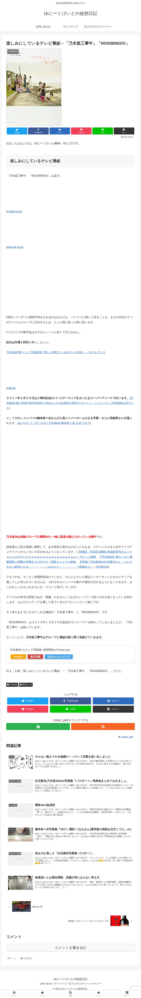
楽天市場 (35, 656)
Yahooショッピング (58, 656)
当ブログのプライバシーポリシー (86, 988)
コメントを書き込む (71, 952)
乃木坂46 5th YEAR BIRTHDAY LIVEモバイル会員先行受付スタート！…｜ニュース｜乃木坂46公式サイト (70, 403)
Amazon (18, 656)
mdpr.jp (10, 388)
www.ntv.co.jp (14, 247)
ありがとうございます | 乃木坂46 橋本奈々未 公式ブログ (54, 423)
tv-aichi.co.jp (14, 211)
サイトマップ (60, 988)
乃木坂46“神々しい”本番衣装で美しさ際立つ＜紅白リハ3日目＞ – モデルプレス (56, 352)
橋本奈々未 (26, 684)
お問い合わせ (44, 988)
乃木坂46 (12, 684)
